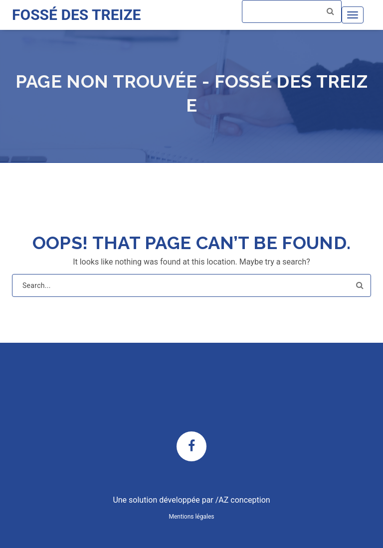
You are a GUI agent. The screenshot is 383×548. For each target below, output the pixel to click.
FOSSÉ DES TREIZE (76, 14)
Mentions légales (191, 516)
